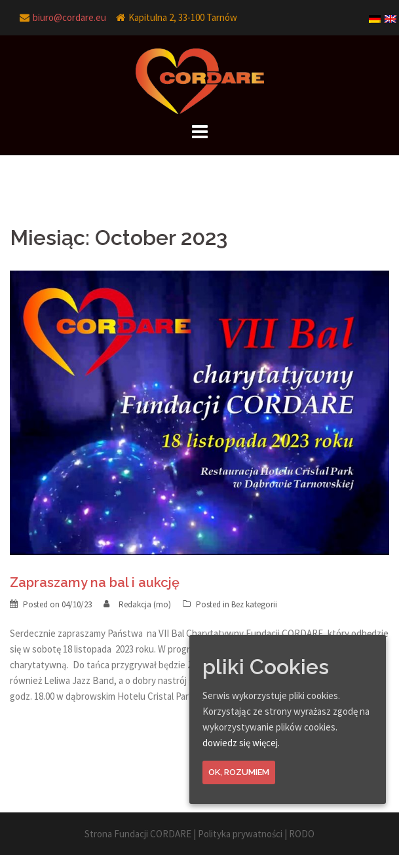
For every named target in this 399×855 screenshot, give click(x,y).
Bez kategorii (254, 604)
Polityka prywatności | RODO (256, 833)
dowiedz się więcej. (241, 742)
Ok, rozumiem (238, 772)
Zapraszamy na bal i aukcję (95, 582)
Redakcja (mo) (145, 604)
